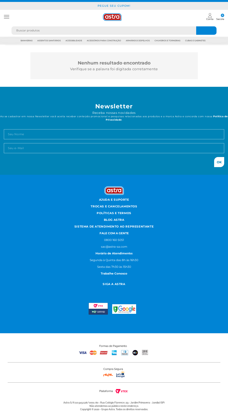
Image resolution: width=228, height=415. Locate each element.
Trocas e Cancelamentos (114, 206)
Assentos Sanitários (49, 40)
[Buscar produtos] (206, 30)
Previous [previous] (11, 41)
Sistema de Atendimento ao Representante (114, 226)
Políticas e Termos (114, 213)
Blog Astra (114, 220)
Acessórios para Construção (104, 40)
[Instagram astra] (97, 290)
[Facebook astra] (108, 290)
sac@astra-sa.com (114, 246)
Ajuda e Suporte (114, 199)
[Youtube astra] (119, 290)
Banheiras (27, 40)
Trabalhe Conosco (114, 273)
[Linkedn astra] (131, 290)
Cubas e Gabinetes (195, 40)
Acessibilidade (74, 40)
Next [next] (216, 41)
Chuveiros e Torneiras (167, 40)
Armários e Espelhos (138, 40)
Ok (219, 162)
